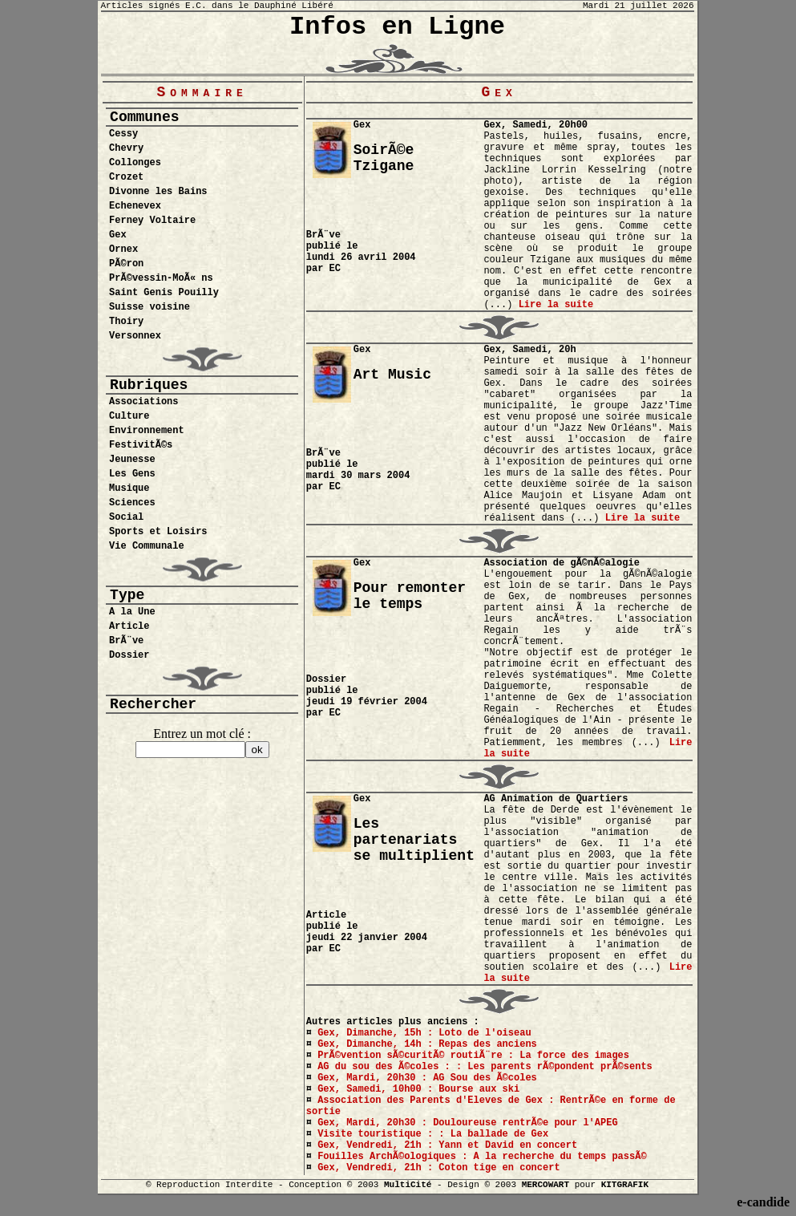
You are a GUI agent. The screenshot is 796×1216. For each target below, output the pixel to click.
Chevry (126, 148)
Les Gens (132, 474)
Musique (129, 488)
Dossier (129, 655)
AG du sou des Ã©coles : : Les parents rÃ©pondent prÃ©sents (485, 1066)
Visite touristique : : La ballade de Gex (432, 1134)
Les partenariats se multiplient (414, 840)
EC (335, 268)
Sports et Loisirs (158, 531)
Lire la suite (556, 304)
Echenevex (135, 206)
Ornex (123, 249)
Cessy (123, 134)
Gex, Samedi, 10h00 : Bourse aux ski (418, 1089)
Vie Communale (146, 546)
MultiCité (407, 1185)
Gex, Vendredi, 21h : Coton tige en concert (438, 1167)
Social (126, 517)
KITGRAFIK (625, 1185)
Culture (129, 416)
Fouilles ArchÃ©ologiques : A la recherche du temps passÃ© (481, 1156)
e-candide (763, 1202)
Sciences (132, 503)
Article (129, 626)
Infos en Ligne (397, 27)
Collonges (135, 162)
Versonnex (135, 336)
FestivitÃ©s (140, 445)
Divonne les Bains (158, 191)
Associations (143, 401)
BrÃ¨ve (126, 641)
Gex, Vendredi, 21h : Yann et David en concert (447, 1145)
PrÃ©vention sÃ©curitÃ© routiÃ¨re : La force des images (473, 1055)
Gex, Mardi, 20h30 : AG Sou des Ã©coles (427, 1078)
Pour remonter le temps (410, 596)
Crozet (126, 177)
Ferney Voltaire (152, 220)
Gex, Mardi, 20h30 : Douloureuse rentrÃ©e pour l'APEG (467, 1123)
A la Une (132, 612)
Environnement (146, 430)
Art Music (392, 375)
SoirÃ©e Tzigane (384, 158)
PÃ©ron (126, 264)
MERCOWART (545, 1185)
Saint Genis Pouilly (164, 292)
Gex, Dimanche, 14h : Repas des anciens (427, 1044)
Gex (118, 235)
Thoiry (126, 321)
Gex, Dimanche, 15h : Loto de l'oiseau (424, 1033)
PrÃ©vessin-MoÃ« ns (161, 278)
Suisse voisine (149, 307)
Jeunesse (132, 459)
